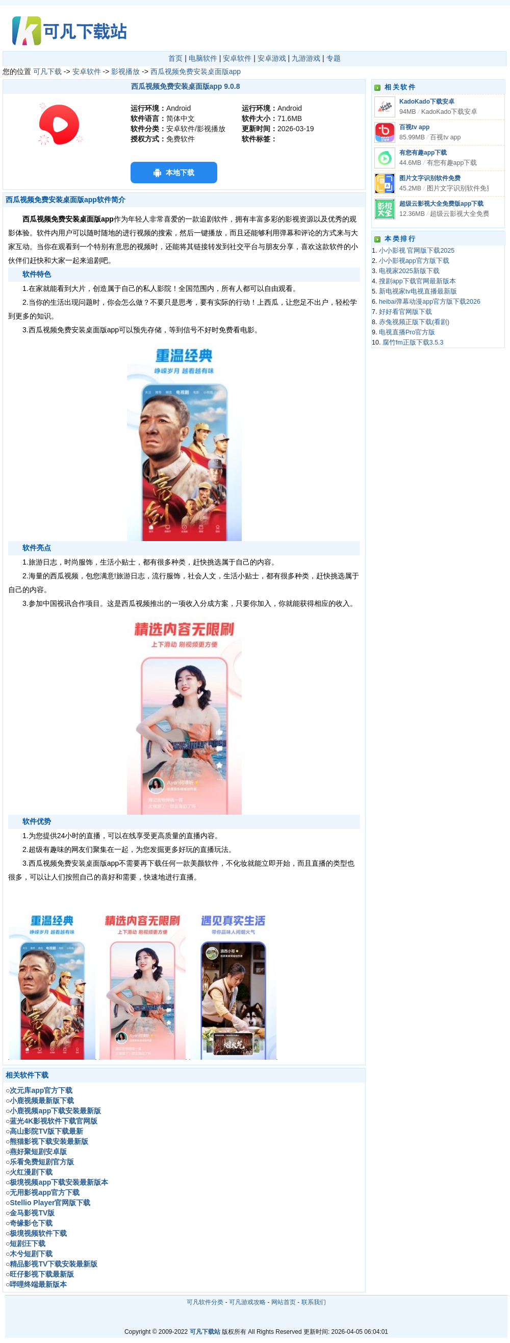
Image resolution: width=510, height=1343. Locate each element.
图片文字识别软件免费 (430, 178)
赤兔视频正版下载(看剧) (414, 322)
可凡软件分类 (205, 1302)
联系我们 (313, 1302)
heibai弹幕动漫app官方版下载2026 (429, 301)
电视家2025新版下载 (409, 271)
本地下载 (180, 172)
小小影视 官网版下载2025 (416, 250)
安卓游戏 (272, 58)
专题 (333, 58)
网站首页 (283, 1302)
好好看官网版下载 (405, 311)
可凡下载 (47, 71)
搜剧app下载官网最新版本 (417, 281)
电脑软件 (203, 58)
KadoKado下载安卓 (426, 101)
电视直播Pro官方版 (407, 332)
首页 (175, 58)
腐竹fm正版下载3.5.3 (413, 342)
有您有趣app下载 (423, 152)
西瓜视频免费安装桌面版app (195, 71)
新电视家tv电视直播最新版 (418, 291)
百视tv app (414, 127)
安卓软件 (237, 58)
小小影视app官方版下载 (414, 260)
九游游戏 (306, 58)
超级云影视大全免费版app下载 (441, 203)
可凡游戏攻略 (247, 1302)
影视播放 (125, 71)
